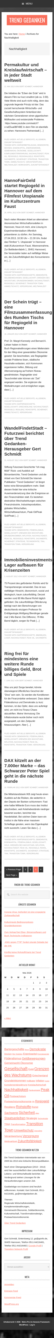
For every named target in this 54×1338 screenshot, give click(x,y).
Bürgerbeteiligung (26, 153)
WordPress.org (11, 1312)
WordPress (23, 1333)
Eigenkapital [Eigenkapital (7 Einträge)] (30, 1062)
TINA (42, 550)
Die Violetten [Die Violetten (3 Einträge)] (17, 1062)
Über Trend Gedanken (15, 1231)
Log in (32, 1333)
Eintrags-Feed (11, 1299)
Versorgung (26, 295)
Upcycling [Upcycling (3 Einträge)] (38, 1139)
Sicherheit (21, 167)
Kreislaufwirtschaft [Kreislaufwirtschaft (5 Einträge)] (37, 1093)
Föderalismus (36, 539)
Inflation (26, 544)
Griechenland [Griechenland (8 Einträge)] (40, 1083)
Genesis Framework (41, 1330)
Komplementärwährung (16, 162)
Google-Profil (35, 1254)
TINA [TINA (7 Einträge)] (7, 1132)
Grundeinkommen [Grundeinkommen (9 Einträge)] (15, 1088)
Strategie (32, 167)
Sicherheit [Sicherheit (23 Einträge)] (27, 1121)
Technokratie (33, 550)
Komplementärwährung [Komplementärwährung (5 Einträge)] (15, 1093)
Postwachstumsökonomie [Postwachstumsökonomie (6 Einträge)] (17, 1109)
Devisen (8, 156)
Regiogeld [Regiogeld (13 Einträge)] (42, 1109)
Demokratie (43, 153)
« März (7, 1026)
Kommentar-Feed (12, 1306)
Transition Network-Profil (16, 1257)
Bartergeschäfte (26, 283)
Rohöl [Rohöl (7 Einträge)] (35, 1115)
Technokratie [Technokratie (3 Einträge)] (43, 1127)
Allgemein (41, 148)
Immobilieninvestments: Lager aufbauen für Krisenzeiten (29, 573)
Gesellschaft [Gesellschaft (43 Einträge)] (16, 1077)
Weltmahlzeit (10, 173)
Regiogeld (13, 165)
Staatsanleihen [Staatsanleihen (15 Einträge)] (14, 1126)
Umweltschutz (18, 170)
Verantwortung (34, 170)
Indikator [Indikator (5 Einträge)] (31, 1089)
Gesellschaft (34, 159)
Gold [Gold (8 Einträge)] (31, 1077)
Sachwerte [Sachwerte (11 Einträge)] (11, 1121)
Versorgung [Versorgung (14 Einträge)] (31, 1144)
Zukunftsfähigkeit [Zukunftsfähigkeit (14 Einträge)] (30, 1149)
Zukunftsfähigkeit (13, 151)
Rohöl (43, 856)
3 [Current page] (36, 878)
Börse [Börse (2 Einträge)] (27, 1058)
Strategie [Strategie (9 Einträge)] (31, 1126)
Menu (29, 3)
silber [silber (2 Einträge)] (37, 1121)
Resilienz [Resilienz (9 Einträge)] (9, 1115)
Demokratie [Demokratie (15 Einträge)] (38, 1057)
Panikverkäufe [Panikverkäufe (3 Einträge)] (34, 1099)
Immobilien (41, 643)
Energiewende (33, 156)
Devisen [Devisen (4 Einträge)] (8, 1062)
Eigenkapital (19, 156)
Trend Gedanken (27, 24)
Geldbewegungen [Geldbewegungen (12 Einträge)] (33, 1066)
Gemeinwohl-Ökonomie (15, 159)
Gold (6, 853)
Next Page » (11, 884)
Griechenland (25, 415)
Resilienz (20, 418)
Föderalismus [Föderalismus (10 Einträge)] (12, 1066)
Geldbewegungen (13, 286)
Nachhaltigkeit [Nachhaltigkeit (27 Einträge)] (16, 1098)
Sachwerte (9, 167)
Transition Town (35, 292)
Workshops (24, 173)
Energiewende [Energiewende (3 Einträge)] (43, 1062)
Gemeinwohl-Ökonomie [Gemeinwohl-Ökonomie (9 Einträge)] (18, 1071)
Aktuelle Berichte (26, 148)
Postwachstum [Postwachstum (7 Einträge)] (18, 1104)
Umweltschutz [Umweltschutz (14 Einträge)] (24, 1138)
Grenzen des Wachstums (31, 541)
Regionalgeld (26, 165)
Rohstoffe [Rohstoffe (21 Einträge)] (23, 1115)
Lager (7, 646)
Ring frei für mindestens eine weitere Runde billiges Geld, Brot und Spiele (22, 672)
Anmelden (9, 1292)
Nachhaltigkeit (36, 162)
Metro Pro (26, 1330)
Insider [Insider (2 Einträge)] (47, 1089)
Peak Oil (8, 547)
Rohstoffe (39, 165)
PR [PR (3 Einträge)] (33, 1110)
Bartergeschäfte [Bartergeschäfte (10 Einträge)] (14, 1057)
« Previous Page (13, 878)
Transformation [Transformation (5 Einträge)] (18, 1132)
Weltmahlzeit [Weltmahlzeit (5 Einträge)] (10, 1149)
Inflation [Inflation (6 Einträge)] (40, 1089)
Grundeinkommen (25, 289)
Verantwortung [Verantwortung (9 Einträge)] (13, 1144)
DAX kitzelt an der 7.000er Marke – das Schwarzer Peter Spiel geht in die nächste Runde (26, 779)
